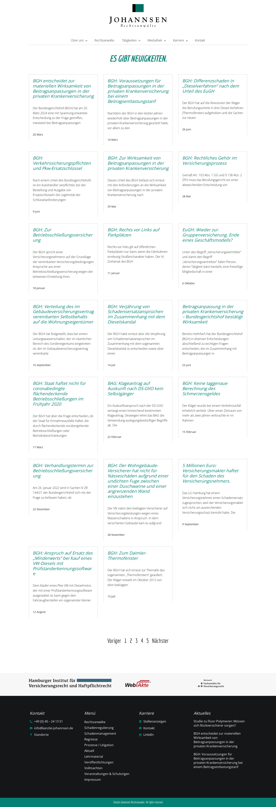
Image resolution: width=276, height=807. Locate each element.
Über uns (79, 39)
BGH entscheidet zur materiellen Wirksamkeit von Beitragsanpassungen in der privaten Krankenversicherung (217, 739)
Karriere (180, 39)
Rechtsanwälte (104, 40)
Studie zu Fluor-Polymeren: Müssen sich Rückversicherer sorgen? (219, 723)
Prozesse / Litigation (99, 745)
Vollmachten (93, 768)
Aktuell (89, 751)
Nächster (160, 640)
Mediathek (156, 39)
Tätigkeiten (131, 39)
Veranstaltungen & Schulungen (106, 774)
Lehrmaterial (93, 756)
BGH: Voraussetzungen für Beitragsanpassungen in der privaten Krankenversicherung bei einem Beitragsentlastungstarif (218, 760)
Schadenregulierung (99, 728)
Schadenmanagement (100, 733)
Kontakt (200, 40)
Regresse (91, 739)
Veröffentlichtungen (98, 762)
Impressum (92, 779)
